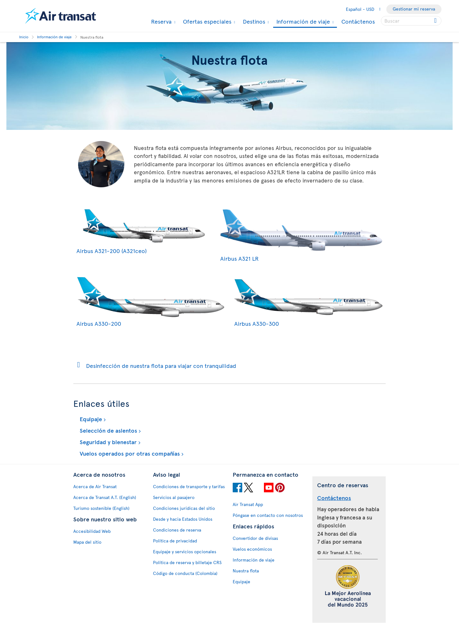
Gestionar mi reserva (414, 9)
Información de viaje (302, 22)
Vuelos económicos (252, 549)
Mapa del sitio (87, 542)
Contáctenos (358, 21)
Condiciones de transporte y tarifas (189, 486)
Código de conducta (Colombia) (185, 573)
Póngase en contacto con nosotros (268, 515)
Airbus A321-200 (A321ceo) (143, 246)
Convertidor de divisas (255, 538)
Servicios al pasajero (173, 497)
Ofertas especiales (206, 21)
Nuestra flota (246, 571)
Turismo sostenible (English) (101, 508)
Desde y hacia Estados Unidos (182, 519)
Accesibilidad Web (92, 531)
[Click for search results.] (435, 21)
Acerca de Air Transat (95, 486)
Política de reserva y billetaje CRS (187, 562)
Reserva (160, 21)
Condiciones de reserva (177, 530)
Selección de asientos (107, 430)
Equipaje (90, 419)
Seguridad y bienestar (107, 442)
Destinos (253, 21)
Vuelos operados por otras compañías (129, 453)
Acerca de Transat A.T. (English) (104, 497)
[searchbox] (411, 21)
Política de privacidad (175, 541)
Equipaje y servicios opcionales (184, 551)
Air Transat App (248, 504)
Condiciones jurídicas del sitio (184, 508)
